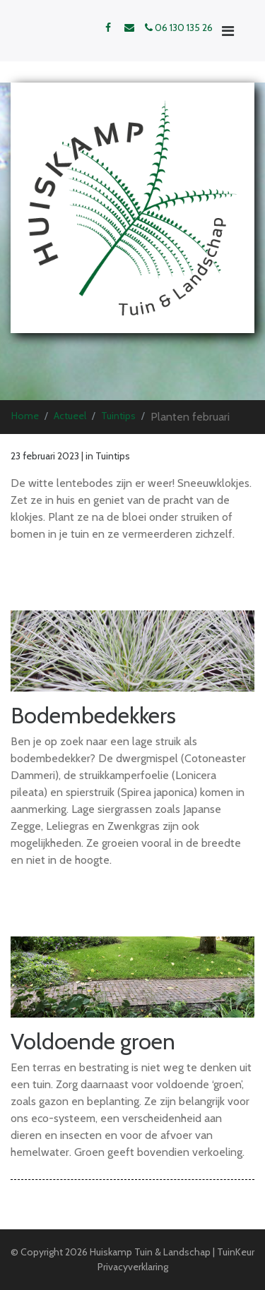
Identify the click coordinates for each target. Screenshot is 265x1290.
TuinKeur (235, 1252)
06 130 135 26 (179, 27)
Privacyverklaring (133, 1266)
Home (25, 415)
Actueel (70, 415)
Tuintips (118, 415)
